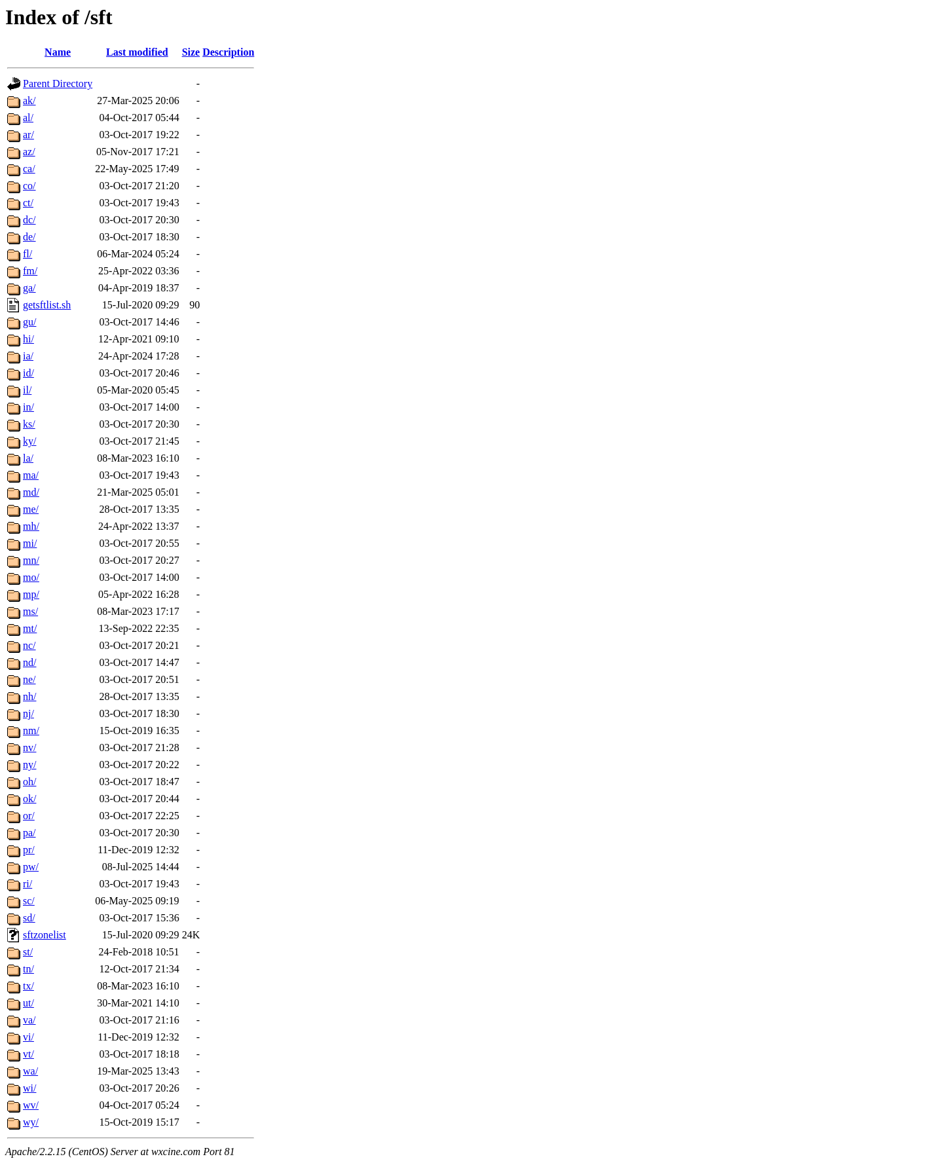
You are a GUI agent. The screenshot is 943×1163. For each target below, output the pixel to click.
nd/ (29, 662)
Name (58, 52)
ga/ (29, 287)
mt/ (30, 628)
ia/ (28, 355)
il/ (27, 390)
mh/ (31, 526)
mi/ (30, 543)
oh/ (29, 781)
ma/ (31, 475)
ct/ (28, 202)
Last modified (137, 52)
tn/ (28, 968)
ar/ (28, 134)
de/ (29, 236)
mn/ (31, 560)
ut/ (28, 1002)
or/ (29, 815)
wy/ (31, 1122)
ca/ (29, 168)
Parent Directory (57, 83)
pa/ (29, 832)
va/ (29, 1019)
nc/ (29, 645)
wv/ (31, 1105)
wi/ (29, 1088)
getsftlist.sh (47, 304)
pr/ (29, 849)
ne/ (29, 679)
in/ (28, 407)
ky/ (29, 441)
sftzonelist (44, 934)
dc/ (29, 219)
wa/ (30, 1071)
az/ (29, 151)
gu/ (29, 321)
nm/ (31, 730)
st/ (28, 951)
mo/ (31, 577)
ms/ (30, 611)
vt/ (28, 1054)
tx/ (28, 985)
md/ (31, 492)
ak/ (29, 100)
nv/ (29, 747)
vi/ (28, 1037)
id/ (28, 372)
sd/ (29, 917)
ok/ (29, 798)
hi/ (28, 338)
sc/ (29, 900)
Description (228, 52)
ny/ (29, 764)
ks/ (29, 424)
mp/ (31, 594)
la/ (28, 458)
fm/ (30, 270)
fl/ (27, 253)
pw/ (31, 866)
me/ (31, 509)
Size (191, 52)
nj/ (28, 713)
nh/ (29, 696)
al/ (28, 117)
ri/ (27, 883)
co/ (29, 185)
